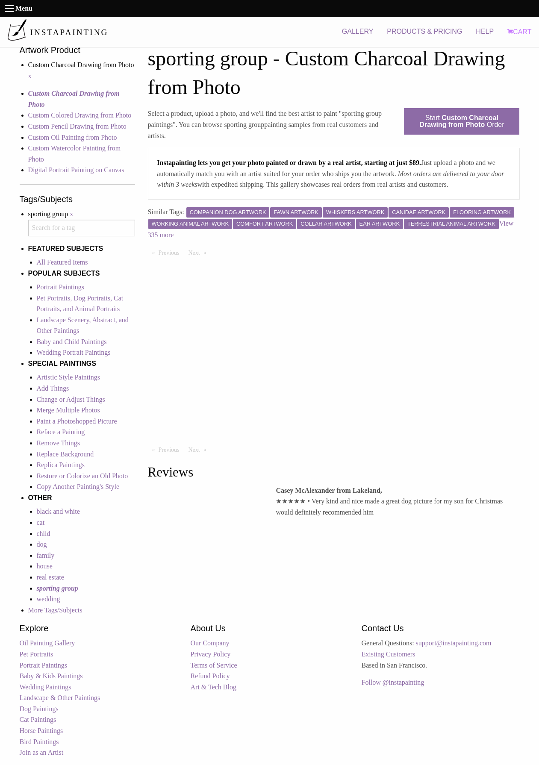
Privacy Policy (211, 654)
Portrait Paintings (61, 287)
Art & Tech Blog (213, 687)
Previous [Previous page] (171, 252)
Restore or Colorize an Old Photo (82, 476)
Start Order (461, 121)
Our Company (210, 643)
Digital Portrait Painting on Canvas (76, 170)
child (43, 533)
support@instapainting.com (454, 643)
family (46, 555)
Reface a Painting (61, 431)
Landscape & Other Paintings (60, 697)
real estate (50, 577)
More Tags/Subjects (55, 610)
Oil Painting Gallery (47, 643)
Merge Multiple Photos (68, 410)
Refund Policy (210, 676)
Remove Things (58, 443)
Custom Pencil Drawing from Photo (77, 126)
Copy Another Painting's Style (78, 486)
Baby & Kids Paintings (51, 676)
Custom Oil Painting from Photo (72, 137)
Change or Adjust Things (71, 399)
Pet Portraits (36, 654)
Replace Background (65, 454)
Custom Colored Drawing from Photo (80, 115)
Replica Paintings (61, 464)
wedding (48, 599)
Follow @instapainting (393, 682)
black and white (58, 511)
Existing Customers (388, 654)
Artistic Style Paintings (68, 377)
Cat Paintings (38, 719)
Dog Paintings (39, 708)
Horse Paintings (41, 730)
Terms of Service (214, 665)
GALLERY (358, 31)
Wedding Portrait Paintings (74, 352)
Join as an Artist (42, 752)
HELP (485, 31)
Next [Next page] (200, 252)
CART (519, 31)
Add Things (53, 388)
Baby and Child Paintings (72, 341)
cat (41, 522)
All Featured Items (62, 262)
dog (42, 544)
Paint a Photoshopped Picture (77, 421)
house (45, 566)
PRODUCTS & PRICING (424, 31)
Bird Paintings (39, 741)
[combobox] (81, 228)
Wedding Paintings (45, 687)
